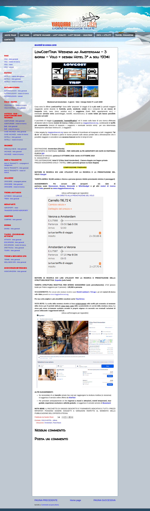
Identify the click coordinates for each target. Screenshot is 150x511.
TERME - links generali (12, 259)
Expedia (58, 280)
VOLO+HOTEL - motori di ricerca (15, 105)
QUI (42, 153)
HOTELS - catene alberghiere (14, 76)
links (41, 188)
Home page (75, 500)
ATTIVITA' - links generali (12, 240)
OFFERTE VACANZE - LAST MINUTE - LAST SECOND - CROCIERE (62, 35)
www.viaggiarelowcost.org (63, 188)
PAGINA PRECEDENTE (45, 500)
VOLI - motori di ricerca (12, 62)
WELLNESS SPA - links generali (15, 262)
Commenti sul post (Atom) (50, 505)
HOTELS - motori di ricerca (13, 82)
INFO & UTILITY (103, 35)
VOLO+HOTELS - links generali (15, 108)
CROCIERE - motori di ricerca (14, 187)
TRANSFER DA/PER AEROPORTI (16, 210)
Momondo (71, 186)
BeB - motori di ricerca (11, 129)
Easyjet (43, 174)
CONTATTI (8, 39)
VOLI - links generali (11, 59)
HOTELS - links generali (12, 79)
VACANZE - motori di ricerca (13, 154)
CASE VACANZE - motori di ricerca (16, 134)
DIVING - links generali (12, 229)
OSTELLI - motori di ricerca (13, 140)
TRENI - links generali (11, 199)
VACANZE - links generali (13, 151)
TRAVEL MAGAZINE (124, 35)
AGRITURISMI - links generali (14, 121)
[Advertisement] (18, 47)
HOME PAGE (10, 35)
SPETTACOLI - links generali (14, 248)
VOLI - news (8, 64)
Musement (107, 403)
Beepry (62, 186)
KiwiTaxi (72, 398)
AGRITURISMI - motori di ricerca (15, 123)
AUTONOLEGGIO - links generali (15, 91)
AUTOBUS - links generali (13, 196)
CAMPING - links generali (13, 219)
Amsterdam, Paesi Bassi (52, 423)
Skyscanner (53, 186)
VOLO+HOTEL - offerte (49, 420)
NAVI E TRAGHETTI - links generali (16, 168)
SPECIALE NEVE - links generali (15, 149)
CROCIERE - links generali (13, 184)
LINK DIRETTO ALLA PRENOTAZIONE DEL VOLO (75, 195)
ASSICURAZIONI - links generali (15, 271)
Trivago (93, 292)
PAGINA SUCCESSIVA (105, 500)
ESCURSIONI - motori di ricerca (15, 245)
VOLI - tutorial (9, 67)
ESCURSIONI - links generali (14, 242)
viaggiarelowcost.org (90, 123)
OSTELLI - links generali (12, 137)
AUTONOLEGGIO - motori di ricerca (16, 93)
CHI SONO (24, 35)
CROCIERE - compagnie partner (15, 181)
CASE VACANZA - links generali (15, 132)
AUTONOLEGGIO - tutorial (13, 96)
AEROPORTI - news (11, 208)
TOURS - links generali (12, 250)
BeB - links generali (10, 126)
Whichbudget (84, 186)
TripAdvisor (80, 299)
